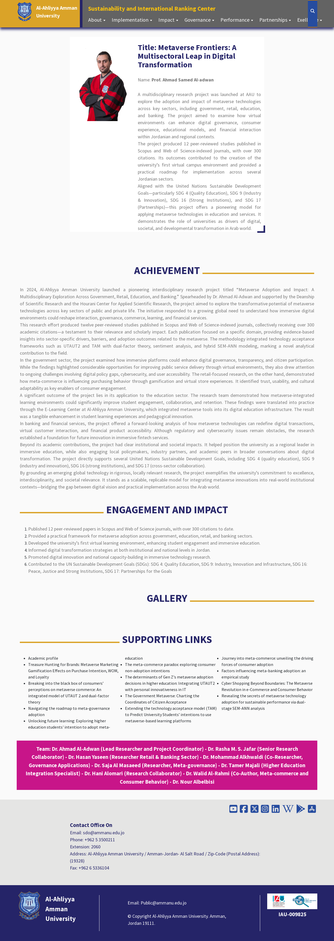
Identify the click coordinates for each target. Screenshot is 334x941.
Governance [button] (198, 19)
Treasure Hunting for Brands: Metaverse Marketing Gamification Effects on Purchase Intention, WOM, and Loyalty (73, 671)
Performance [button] (235, 19)
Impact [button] (167, 19)
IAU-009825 (292, 914)
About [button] (95, 19)
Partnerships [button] (273, 19)
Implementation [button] (131, 19)
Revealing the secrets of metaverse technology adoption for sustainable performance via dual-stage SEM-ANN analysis (264, 702)
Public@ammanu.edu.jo (164, 903)
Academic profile (43, 658)
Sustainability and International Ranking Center (153, 8)
